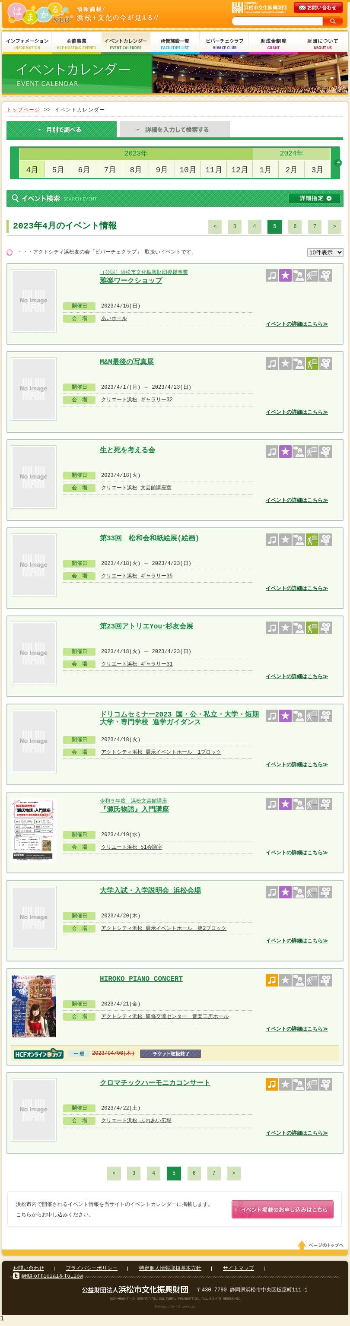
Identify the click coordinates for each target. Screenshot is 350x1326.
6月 (84, 170)
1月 (266, 170)
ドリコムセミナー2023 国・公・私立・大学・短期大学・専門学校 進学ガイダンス (179, 717)
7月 (110, 170)
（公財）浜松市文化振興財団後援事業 (144, 272)
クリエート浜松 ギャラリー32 (137, 399)
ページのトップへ (322, 1246)
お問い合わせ (28, 1270)
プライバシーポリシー (92, 1270)
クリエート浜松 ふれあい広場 (136, 1120)
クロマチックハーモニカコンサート (155, 1083)
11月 (214, 170)
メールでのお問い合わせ (319, 7)
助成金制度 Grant (273, 44)
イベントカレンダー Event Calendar (125, 44)
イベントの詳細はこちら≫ (297, 324)
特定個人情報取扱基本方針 (170, 1270)
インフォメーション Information (27, 44)
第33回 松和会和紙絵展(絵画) (149, 538)
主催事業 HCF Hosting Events (76, 44)
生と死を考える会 (127, 450)
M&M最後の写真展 (127, 362)
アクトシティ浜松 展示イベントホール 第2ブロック (163, 928)
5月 (58, 170)
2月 (292, 170)
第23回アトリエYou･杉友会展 (146, 626)
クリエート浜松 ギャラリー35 (137, 576)
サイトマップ (238, 1270)
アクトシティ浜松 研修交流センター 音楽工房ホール (165, 1016)
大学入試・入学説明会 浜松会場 (150, 891)
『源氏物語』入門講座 (134, 810)
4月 (32, 170)
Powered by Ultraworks (175, 1308)
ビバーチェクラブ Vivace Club (224, 44)
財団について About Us (322, 44)
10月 (188, 170)
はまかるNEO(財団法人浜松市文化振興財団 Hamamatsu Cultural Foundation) (101, 14)
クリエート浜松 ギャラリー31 (137, 664)
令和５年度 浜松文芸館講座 (133, 801)
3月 (318, 170)
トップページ (23, 110)
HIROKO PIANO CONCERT (141, 979)
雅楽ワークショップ (131, 281)
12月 (239, 170)
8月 (136, 170)
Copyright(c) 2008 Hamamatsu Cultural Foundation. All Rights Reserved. (175, 1300)
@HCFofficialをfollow (52, 1278)
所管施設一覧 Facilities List (175, 44)
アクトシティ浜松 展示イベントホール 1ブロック (161, 752)
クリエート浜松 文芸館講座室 (136, 488)
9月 (162, 170)
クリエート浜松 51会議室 (131, 847)
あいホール (114, 318)
